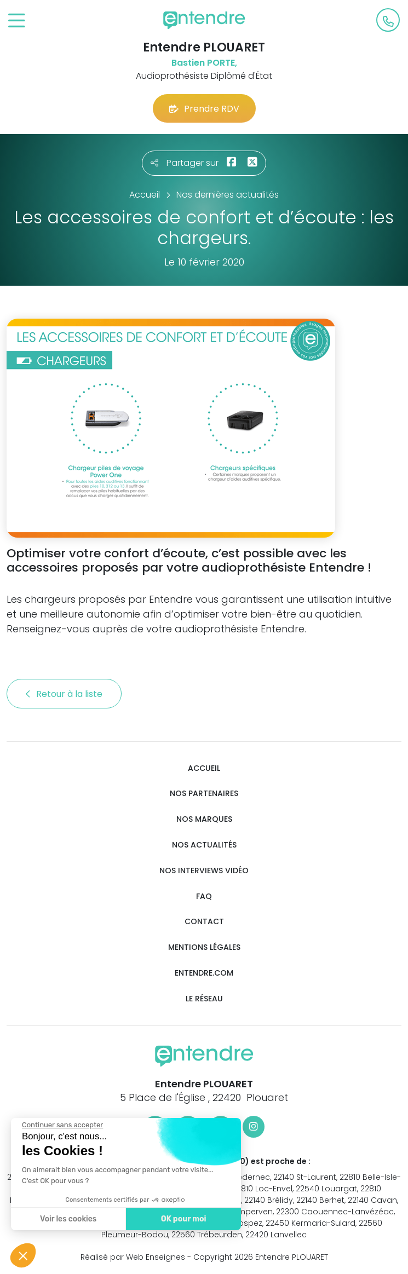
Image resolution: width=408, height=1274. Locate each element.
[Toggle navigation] (16, 21)
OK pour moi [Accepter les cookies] (183, 1219)
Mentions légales (204, 947)
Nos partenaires (204, 793)
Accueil (204, 768)
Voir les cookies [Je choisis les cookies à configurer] (67, 1219)
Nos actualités (204, 845)
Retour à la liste (64, 694)
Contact (204, 921)
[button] (23, 1255)
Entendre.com (204, 973)
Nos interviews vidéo (204, 870)
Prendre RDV (204, 108)
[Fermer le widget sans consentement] (62, 1125)
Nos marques (204, 819)
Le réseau (204, 999)
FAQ (204, 896)
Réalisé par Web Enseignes (133, 1257)
